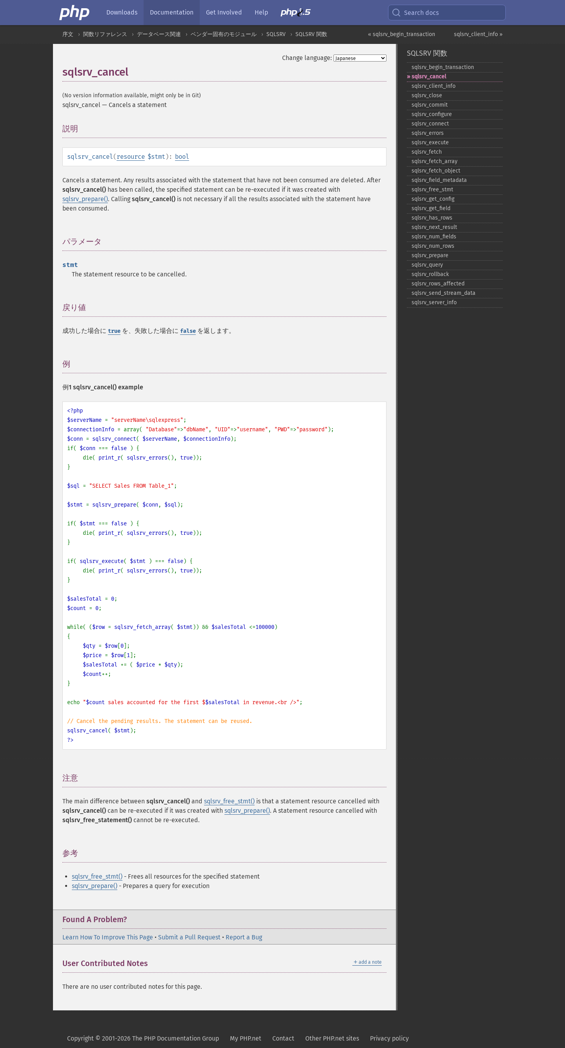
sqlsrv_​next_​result (434, 227)
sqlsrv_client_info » (478, 34)
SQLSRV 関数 (311, 34)
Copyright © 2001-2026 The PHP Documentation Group (143, 1038)
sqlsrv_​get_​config (433, 199)
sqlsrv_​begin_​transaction (443, 67)
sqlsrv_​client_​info (434, 86)
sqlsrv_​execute (430, 142)
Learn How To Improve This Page (107, 937)
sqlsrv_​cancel (429, 76)
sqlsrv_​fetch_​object (436, 170)
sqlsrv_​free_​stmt (432, 189)
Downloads (121, 12)
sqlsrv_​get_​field (431, 208)
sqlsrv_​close (427, 95)
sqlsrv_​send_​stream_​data (444, 293)
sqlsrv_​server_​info (434, 302)
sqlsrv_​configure (432, 114)
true (114, 331)
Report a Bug (244, 937)
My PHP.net (245, 1038)
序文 (67, 34)
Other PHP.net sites (332, 1038)
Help (261, 12)
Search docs (415, 12)
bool (182, 156)
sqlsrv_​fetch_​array (434, 161)
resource (131, 156)
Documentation (171, 12)
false (188, 331)
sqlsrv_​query (427, 265)
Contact (283, 1038)
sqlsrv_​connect (430, 123)
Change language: (307, 58)
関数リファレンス (105, 34)
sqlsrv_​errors (428, 133)
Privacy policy (389, 1038)
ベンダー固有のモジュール (224, 34)
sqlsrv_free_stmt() (229, 801)
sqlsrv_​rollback (430, 274)
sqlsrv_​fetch (427, 152)
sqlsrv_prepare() (85, 199)
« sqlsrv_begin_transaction (401, 34)
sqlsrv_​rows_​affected (438, 283)
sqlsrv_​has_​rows (432, 217)
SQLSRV (276, 34)
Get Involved (224, 12)
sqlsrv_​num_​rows (433, 246)
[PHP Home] (75, 12)
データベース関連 (159, 34)
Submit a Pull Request (189, 937)
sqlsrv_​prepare (430, 255)
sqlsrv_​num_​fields (434, 236)
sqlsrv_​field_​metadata (439, 180)
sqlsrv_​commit (430, 105)
